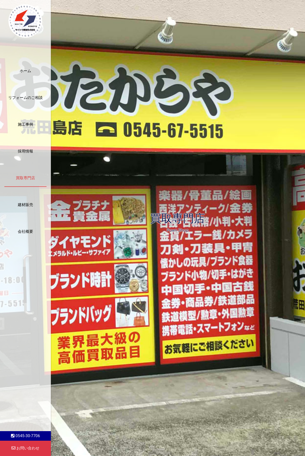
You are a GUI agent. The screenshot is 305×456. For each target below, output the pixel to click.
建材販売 (25, 204)
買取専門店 (25, 178)
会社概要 (25, 231)
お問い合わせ (25, 448)
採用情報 (25, 151)
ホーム (25, 71)
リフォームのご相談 (25, 97)
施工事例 (25, 124)
